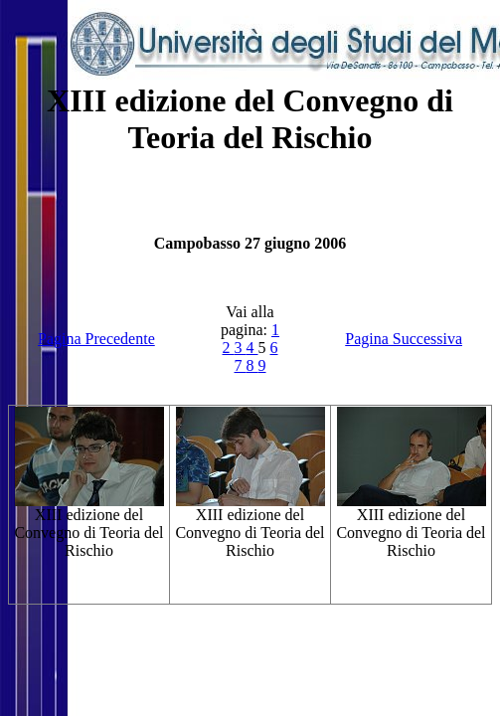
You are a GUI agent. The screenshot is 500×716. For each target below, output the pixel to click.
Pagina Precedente (96, 338)
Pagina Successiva (403, 338)
